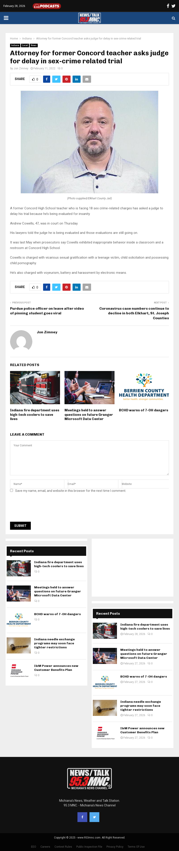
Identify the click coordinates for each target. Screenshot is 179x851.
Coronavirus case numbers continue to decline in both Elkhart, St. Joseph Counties (134, 313)
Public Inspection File (89, 846)
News (34, 45)
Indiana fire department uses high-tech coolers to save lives (34, 414)
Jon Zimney (21, 68)
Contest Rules (63, 846)
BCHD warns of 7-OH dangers (143, 410)
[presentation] (44, 508)
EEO (33, 846)
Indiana (15, 45)
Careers (45, 846)
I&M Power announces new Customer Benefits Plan (56, 668)
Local (25, 45)
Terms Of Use (136, 846)
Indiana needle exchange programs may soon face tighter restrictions (54, 643)
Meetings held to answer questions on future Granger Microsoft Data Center (89, 414)
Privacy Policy (114, 846)
